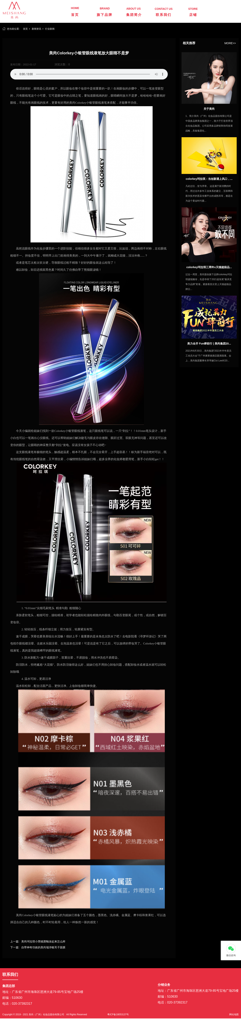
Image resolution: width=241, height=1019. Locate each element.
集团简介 (134, 15)
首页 (75, 15)
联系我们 (163, 15)
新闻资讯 (36, 28)
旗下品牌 (104, 15)
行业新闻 (50, 28)
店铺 (193, 15)
